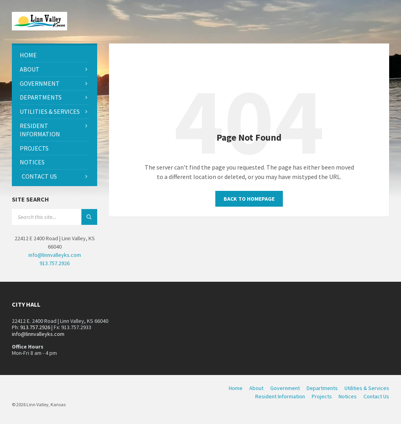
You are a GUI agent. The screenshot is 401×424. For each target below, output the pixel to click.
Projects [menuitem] (322, 396)
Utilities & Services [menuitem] (367, 388)
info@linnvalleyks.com (54, 254)
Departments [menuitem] (322, 388)
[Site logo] (39, 28)
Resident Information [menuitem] (280, 396)
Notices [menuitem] (348, 396)
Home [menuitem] (236, 388)
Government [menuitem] (285, 388)
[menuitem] (54, 55)
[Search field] (54, 217)
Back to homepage (249, 198)
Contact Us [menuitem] (376, 396)
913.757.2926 (55, 263)
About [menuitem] (256, 388)
